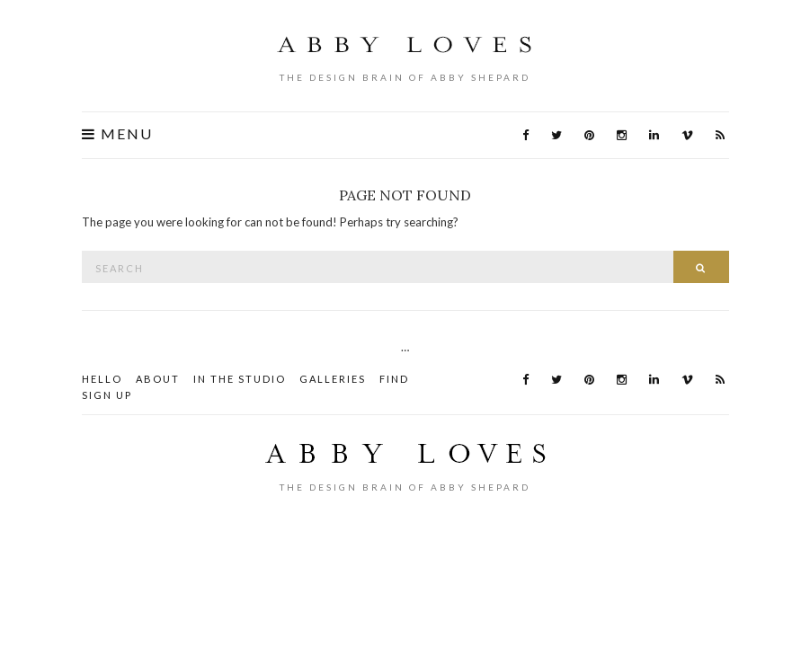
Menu (117, 134)
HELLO (102, 379)
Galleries (332, 379)
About (158, 379)
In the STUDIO (239, 379)
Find (394, 379)
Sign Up (107, 395)
